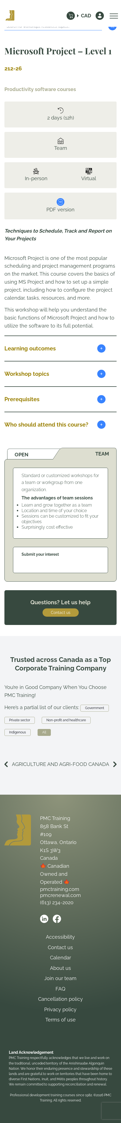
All (44, 732)
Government (94, 708)
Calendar (60, 957)
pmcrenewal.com (60, 895)
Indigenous (17, 732)
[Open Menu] (112, 16)
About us (60, 968)
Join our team (60, 978)
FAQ (60, 989)
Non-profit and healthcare (66, 720)
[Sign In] (100, 16)
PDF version (60, 205)
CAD (86, 15)
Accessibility (60, 937)
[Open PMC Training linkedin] (44, 919)
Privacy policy (60, 1009)
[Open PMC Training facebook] (57, 919)
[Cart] (71, 16)
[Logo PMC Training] (9, 15)
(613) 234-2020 (56, 902)
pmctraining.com (59, 889)
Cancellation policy (60, 999)
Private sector (19, 720)
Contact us (60, 612)
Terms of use (60, 1020)
